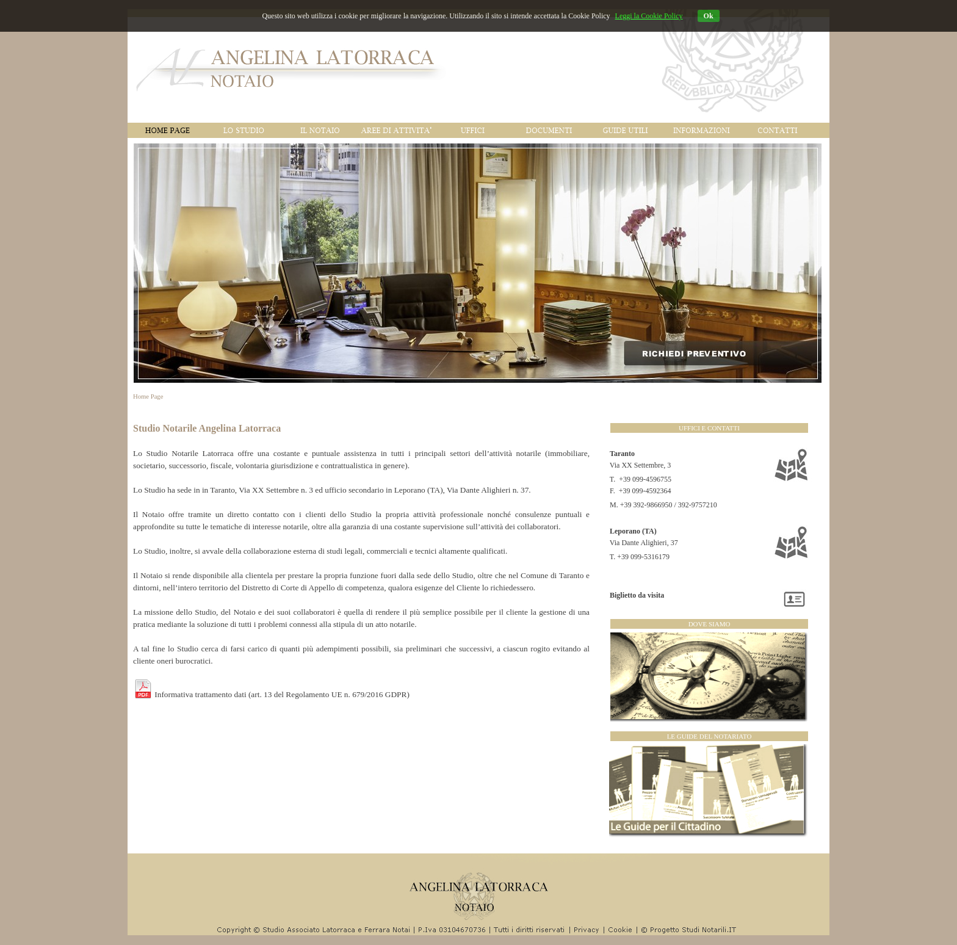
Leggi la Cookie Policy (649, 16)
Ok (708, 16)
